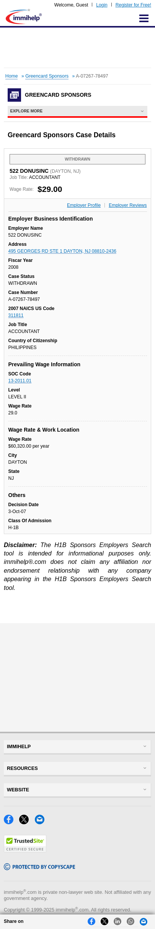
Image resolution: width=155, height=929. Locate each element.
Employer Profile (84, 205)
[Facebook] (11, 822)
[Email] (42, 822)
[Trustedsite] (25, 850)
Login (101, 5)
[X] (26, 822)
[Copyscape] (39, 868)
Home (11, 76)
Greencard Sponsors (47, 76)
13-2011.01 (20, 380)
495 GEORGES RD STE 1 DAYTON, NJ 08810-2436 (62, 251)
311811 (16, 315)
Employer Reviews (128, 205)
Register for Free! (133, 5)
